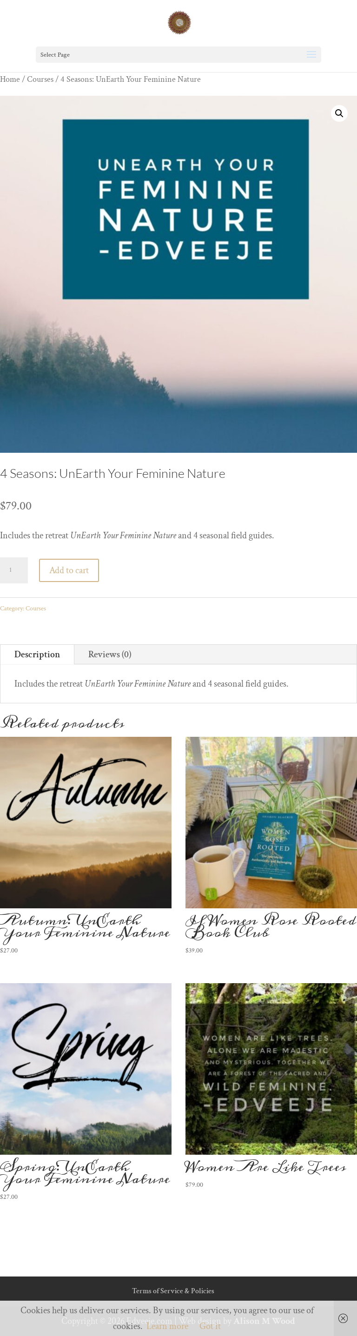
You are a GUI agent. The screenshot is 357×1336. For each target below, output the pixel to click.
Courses (40, 79)
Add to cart (69, 570)
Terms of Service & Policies (173, 1291)
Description (37, 654)
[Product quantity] (14, 570)
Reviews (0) (110, 654)
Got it (210, 1326)
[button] (339, 113)
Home (10, 79)
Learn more (167, 1326)
